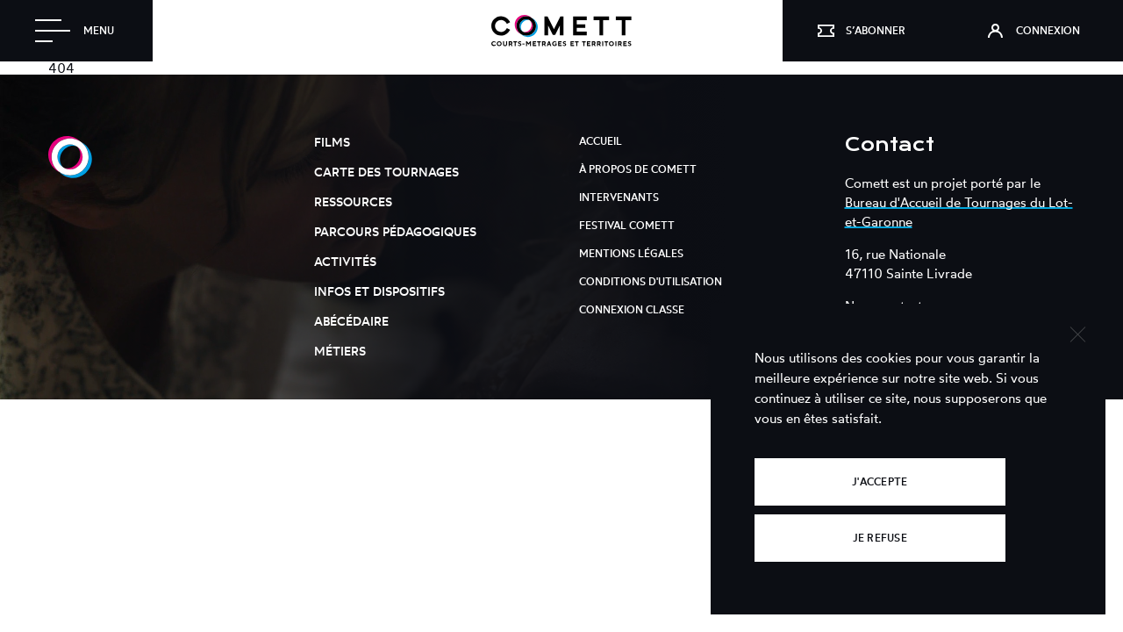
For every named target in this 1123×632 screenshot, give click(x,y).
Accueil (600, 140)
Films (332, 141)
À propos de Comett (638, 169)
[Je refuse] (1077, 332)
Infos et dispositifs (379, 291)
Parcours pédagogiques (395, 231)
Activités (345, 261)
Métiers (340, 350)
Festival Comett (627, 225)
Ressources (353, 201)
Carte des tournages (386, 171)
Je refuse (880, 537)
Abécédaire (351, 320)
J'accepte (879, 481)
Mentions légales (631, 253)
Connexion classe (631, 309)
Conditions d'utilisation (650, 281)
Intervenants (619, 197)
